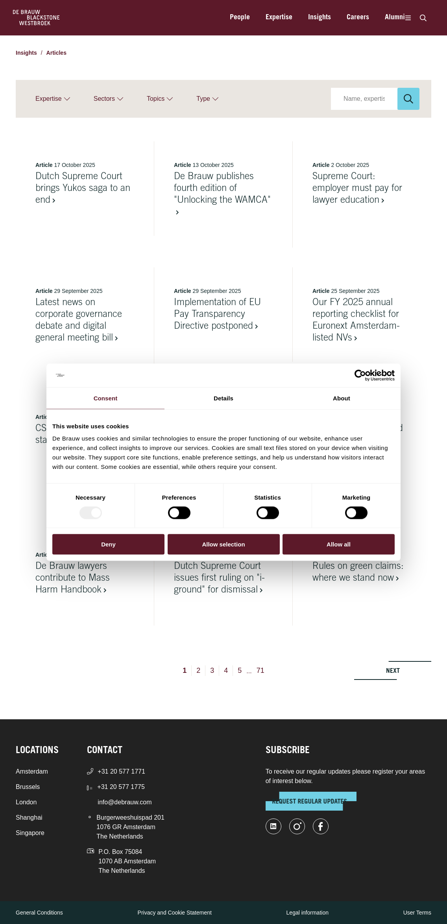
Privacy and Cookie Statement (175, 912)
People (240, 17)
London (26, 802)
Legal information (307, 912)
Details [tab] (223, 397)
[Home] (36, 18)
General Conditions (39, 912)
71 (260, 670)
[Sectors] (108, 99)
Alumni (395, 17)
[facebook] (321, 826)
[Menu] (408, 17)
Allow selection (223, 544)
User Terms (417, 912)
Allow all (339, 544)
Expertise (279, 17)
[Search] (423, 17)
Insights (319, 17)
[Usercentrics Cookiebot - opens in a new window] (360, 375)
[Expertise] (53, 99)
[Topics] (160, 99)
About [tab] (341, 397)
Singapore (30, 833)
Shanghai (29, 817)
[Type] (207, 99)
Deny (108, 544)
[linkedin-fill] (273, 826)
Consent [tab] (106, 397)
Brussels (28, 786)
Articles (56, 53)
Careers (358, 17)
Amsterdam (32, 771)
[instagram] (297, 826)
